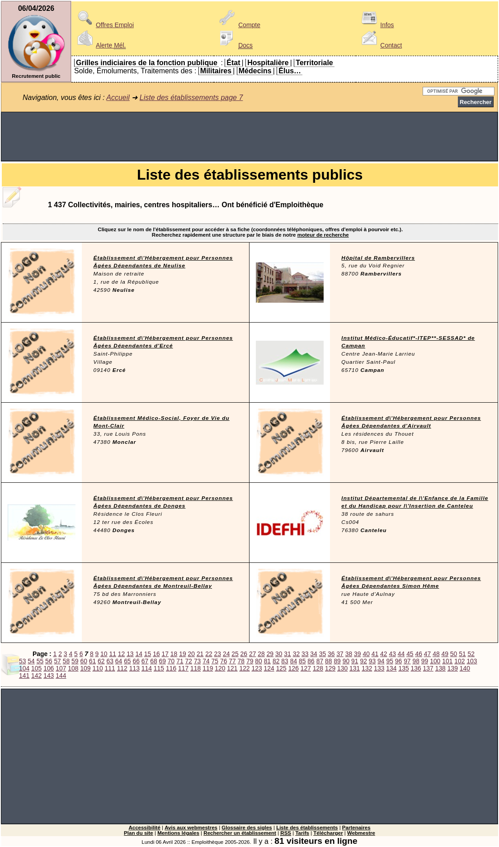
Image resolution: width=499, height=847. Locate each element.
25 (234, 653)
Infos (376, 25)
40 (365, 653)
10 (103, 653)
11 (112, 653)
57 (57, 661)
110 (97, 668)
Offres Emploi (104, 25)
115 (159, 668)
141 (24, 675)
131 (354, 668)
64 (118, 661)
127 (306, 668)
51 (462, 653)
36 (331, 653)
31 (287, 653)
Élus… (289, 71)
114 (146, 668)
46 (418, 653)
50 (453, 653)
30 (278, 653)
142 (36, 675)
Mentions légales (178, 833)
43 (392, 653)
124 (269, 668)
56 (48, 661)
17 (165, 653)
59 (74, 661)
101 (447, 661)
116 (171, 668)
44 (401, 653)
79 (249, 661)
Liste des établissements (307, 827)
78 (241, 661)
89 (337, 661)
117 (183, 668)
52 (471, 653)
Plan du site (138, 833)
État (233, 63)
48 (436, 653)
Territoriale (314, 63)
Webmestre (361, 833)
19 (182, 653)
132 (367, 668)
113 (134, 668)
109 (85, 668)
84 (293, 661)
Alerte (100, 45)
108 (73, 668)
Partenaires (356, 827)
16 (156, 653)
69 (162, 661)
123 (256, 668)
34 (313, 653)
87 (319, 661)
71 (179, 661)
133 (379, 668)
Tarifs (302, 833)
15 (147, 653)
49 (445, 653)
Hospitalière (268, 63)
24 (226, 653)
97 (407, 661)
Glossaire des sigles (246, 827)
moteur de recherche (323, 235)
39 (357, 653)
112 (122, 668)
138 (440, 668)
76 (223, 661)
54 (31, 661)
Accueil (118, 97)
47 (427, 653)
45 (409, 653)
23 (217, 653)
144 (61, 675)
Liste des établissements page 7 (191, 97)
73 (197, 661)
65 (127, 661)
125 (281, 668)
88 (328, 661)
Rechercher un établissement (239, 833)
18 (173, 653)
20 (191, 653)
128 (318, 668)
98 (415, 661)
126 (293, 668)
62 (101, 661)
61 (92, 661)
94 (380, 661)
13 (130, 653)
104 (24, 668)
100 (435, 661)
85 (302, 661)
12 (121, 653)
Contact (380, 45)
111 (110, 668)
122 (244, 668)
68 (153, 661)
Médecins (255, 71)
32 (296, 653)
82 (276, 661)
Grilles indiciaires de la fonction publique (146, 63)
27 (252, 653)
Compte (238, 25)
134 (391, 668)
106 (48, 668)
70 (171, 661)
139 (452, 668)
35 (322, 653)
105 (36, 668)
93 (372, 661)
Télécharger (328, 833)
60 (83, 661)
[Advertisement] (249, 136)
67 (144, 661)
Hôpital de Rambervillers (378, 258)
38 (348, 653)
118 (195, 668)
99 (424, 661)
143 (48, 675)
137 (428, 668)
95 (389, 661)
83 (284, 661)
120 (220, 668)
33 (304, 653)
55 (40, 661)
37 (339, 653)
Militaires (215, 71)
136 (416, 668)
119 (207, 668)
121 (232, 668)
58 (66, 661)
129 (330, 668)
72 (188, 661)
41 (375, 653)
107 (61, 668)
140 (465, 668)
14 (138, 653)
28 (261, 653)
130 (342, 668)
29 (270, 653)
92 (363, 661)
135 (403, 668)
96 (398, 661)
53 (22, 661)
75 (215, 661)
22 (208, 653)
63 (109, 661)
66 (135, 661)
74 (205, 661)
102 (459, 661)
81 (267, 661)
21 (200, 653)
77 (232, 661)
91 (354, 661)
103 (471, 661)
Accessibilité (144, 827)
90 (346, 661)
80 (258, 661)
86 (310, 661)
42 (383, 653)
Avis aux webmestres (191, 827)
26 (243, 653)
